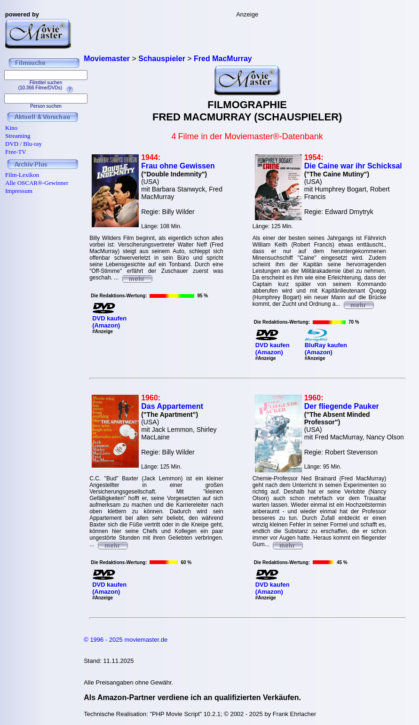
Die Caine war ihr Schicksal (353, 166)
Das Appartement (172, 406)
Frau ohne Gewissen (177, 166)
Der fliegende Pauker (341, 406)
